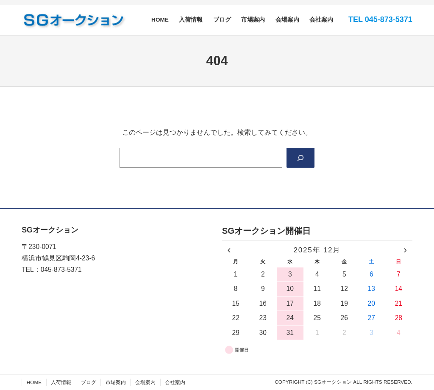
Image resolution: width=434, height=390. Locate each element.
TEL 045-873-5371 (380, 19)
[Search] (300, 158)
